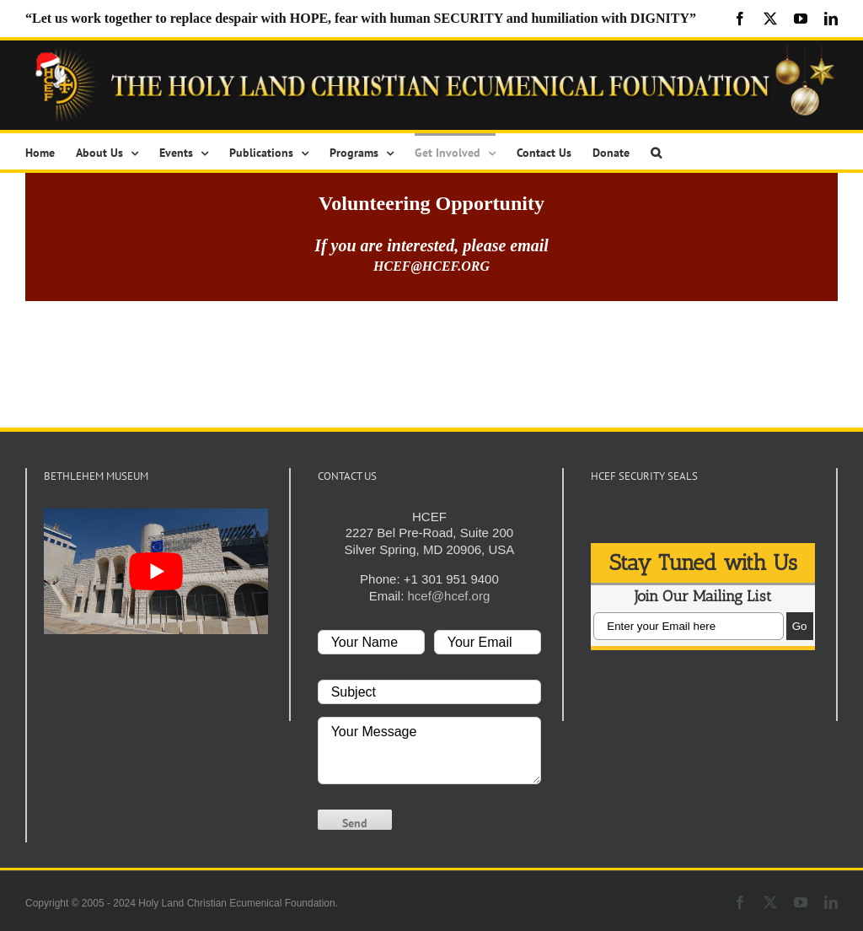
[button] (656, 151)
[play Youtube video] (156, 571)
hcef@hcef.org (448, 596)
